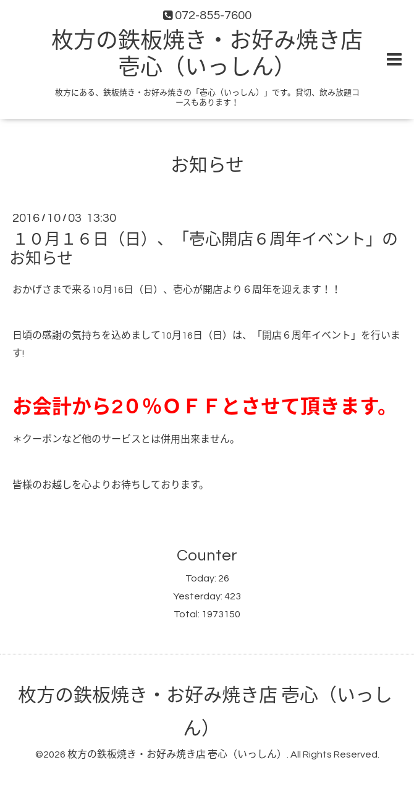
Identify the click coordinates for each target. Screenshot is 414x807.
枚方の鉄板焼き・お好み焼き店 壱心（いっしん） (177, 754)
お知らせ (207, 165)
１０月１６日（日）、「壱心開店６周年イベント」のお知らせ (203, 249)
